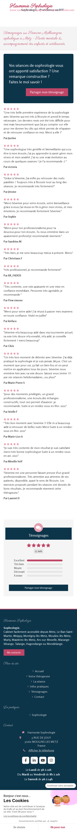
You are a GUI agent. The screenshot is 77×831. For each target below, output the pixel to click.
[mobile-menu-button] (38, 822)
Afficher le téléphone (41, 750)
